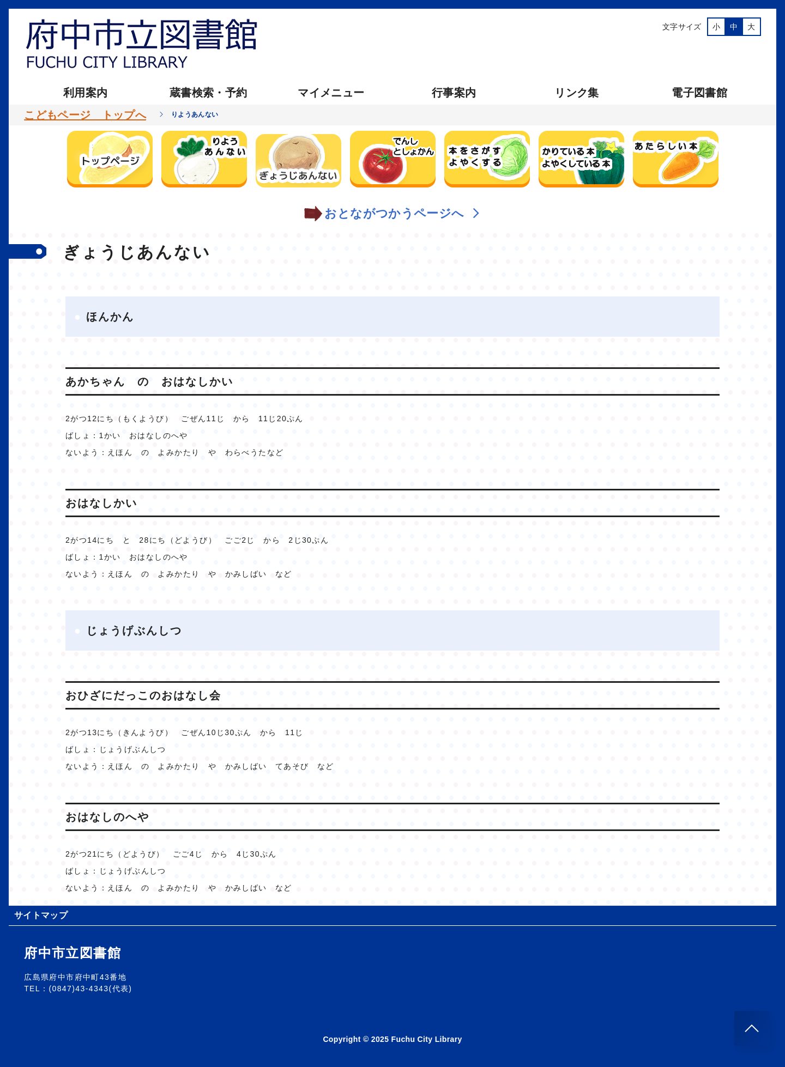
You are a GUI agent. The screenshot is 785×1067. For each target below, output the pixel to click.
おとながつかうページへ (392, 214)
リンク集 (576, 93)
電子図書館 (699, 93)
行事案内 (454, 93)
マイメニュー (331, 93)
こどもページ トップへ (85, 115)
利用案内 (85, 93)
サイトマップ (41, 915)
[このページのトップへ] (751, 1028)
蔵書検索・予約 (208, 93)
